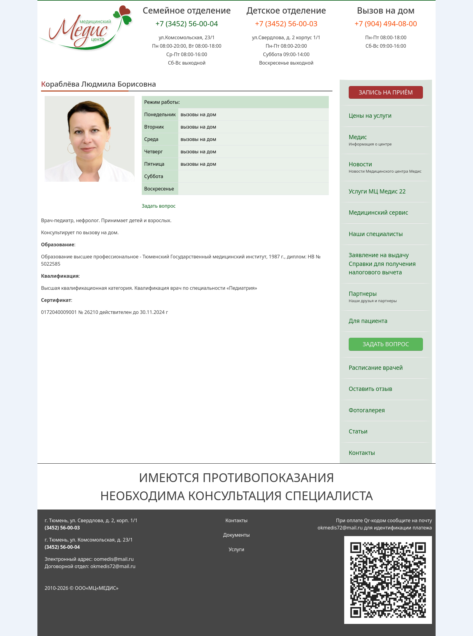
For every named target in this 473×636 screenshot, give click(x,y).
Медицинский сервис (378, 212)
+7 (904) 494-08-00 (385, 23)
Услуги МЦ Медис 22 (377, 191)
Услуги (236, 549)
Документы (236, 535)
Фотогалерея (367, 410)
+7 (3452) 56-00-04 (186, 23)
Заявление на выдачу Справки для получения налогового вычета (382, 263)
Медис (358, 137)
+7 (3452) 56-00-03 (286, 23)
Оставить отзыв (370, 389)
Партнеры (363, 294)
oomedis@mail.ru (114, 559)
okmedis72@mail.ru (113, 566)
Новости (360, 164)
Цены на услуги (370, 116)
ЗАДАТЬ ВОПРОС (386, 344)
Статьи (358, 431)
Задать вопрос (159, 206)
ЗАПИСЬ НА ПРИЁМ (386, 92)
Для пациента (368, 321)
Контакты (362, 453)
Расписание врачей (376, 368)
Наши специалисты (376, 234)
